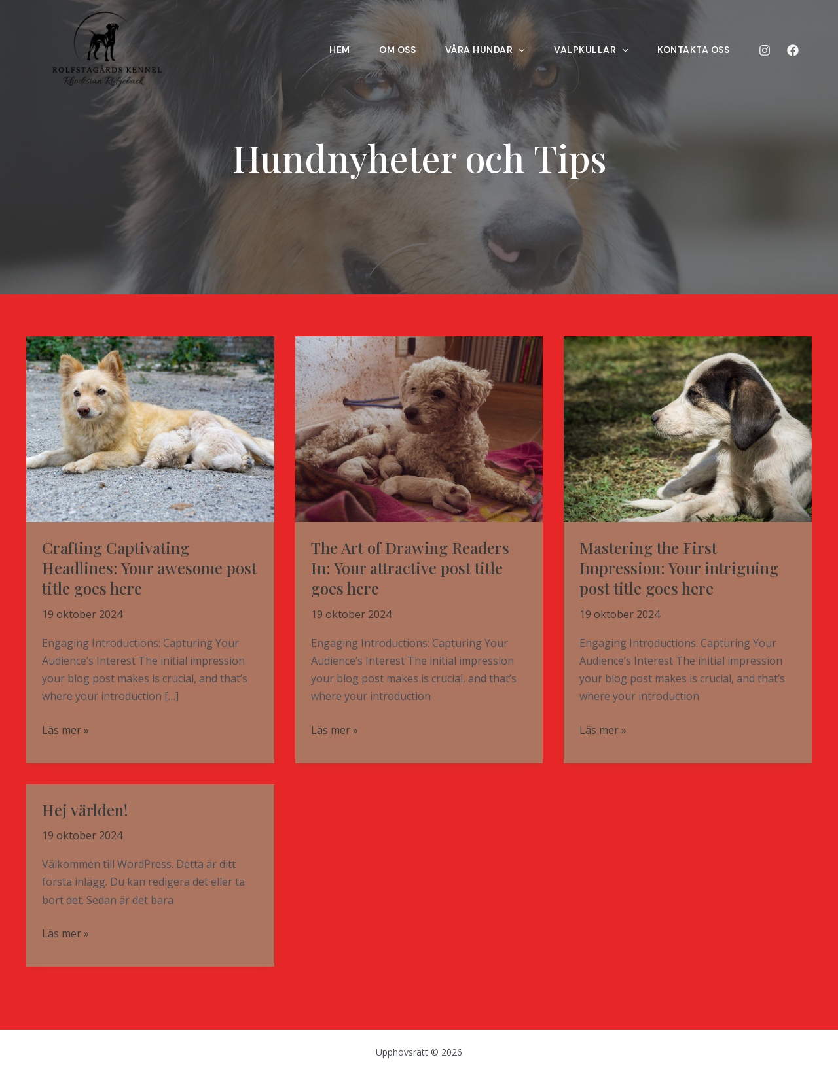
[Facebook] (793, 50)
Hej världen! (85, 809)
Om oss (361, 49)
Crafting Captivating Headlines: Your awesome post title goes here (149, 568)
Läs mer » (65, 730)
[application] (491, 49)
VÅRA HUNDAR (458, 49)
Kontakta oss (683, 49)
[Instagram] (765, 50)
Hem (294, 49)
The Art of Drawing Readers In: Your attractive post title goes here (410, 568)
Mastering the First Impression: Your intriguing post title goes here (678, 568)
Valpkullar (573, 49)
